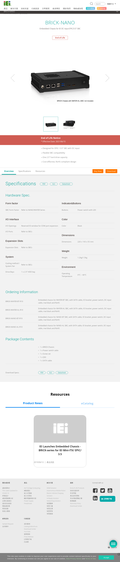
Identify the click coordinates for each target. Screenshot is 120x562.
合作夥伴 (5, 526)
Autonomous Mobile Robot (56, 491)
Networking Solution (54, 501)
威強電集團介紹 (7, 498)
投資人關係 (6, 511)
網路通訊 (27, 491)
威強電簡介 (6, 488)
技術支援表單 (74, 491)
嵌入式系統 (28, 496)
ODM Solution (51, 488)
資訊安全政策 (6, 503)
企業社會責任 (6, 501)
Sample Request (7, 524)
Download (111, 171)
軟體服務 (73, 501)
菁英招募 (5, 508)
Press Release (28, 537)
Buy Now (98, 171)
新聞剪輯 (27, 534)
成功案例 (27, 524)
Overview (9, 171)
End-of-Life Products (77, 488)
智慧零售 (50, 511)
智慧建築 (50, 514)
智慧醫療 (50, 503)
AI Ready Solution (53, 498)
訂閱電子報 (28, 539)
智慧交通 (50, 508)
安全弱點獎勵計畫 (76, 498)
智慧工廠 (50, 506)
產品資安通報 (74, 496)
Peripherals (28, 503)
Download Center (76, 506)
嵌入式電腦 (28, 493)
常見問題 (73, 493)
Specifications (24, 171)
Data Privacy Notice (74, 559)
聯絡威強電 (6, 506)
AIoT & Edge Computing (32, 488)
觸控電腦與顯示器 (30, 498)
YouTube (27, 531)
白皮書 (26, 542)
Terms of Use (90, 559)
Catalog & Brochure (30, 526)
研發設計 (5, 496)
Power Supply (28, 501)
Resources (40, 171)
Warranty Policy (75, 503)
